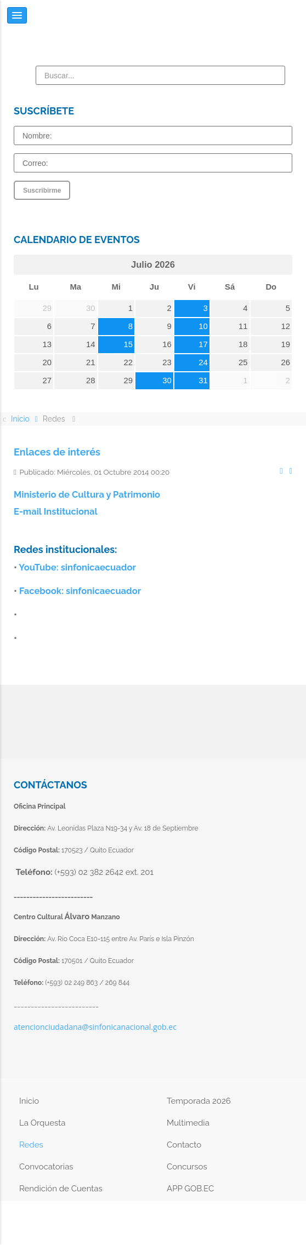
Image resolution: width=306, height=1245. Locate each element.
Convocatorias (46, 1167)
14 (90, 344)
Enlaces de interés (57, 452)
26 (286, 362)
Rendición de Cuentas (61, 1189)
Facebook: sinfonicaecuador (80, 590)
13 (47, 344)
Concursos (187, 1167)
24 (203, 362)
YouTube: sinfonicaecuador (77, 567)
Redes (31, 1145)
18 (243, 344)
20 (47, 362)
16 (167, 344)
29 (128, 380)
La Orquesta (42, 1123)
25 (243, 362)
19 (286, 344)
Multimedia (188, 1123)
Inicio (29, 1101)
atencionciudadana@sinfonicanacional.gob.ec (95, 1027)
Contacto (184, 1145)
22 (128, 362)
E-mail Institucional (56, 511)
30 (167, 380)
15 (128, 344)
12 (286, 326)
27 (47, 380)
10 (203, 326)
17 (203, 344)
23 (167, 362)
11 (243, 326)
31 (203, 380)
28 (90, 380)
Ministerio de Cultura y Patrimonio (87, 494)
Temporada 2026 (199, 1101)
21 (90, 362)
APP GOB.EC (190, 1189)
